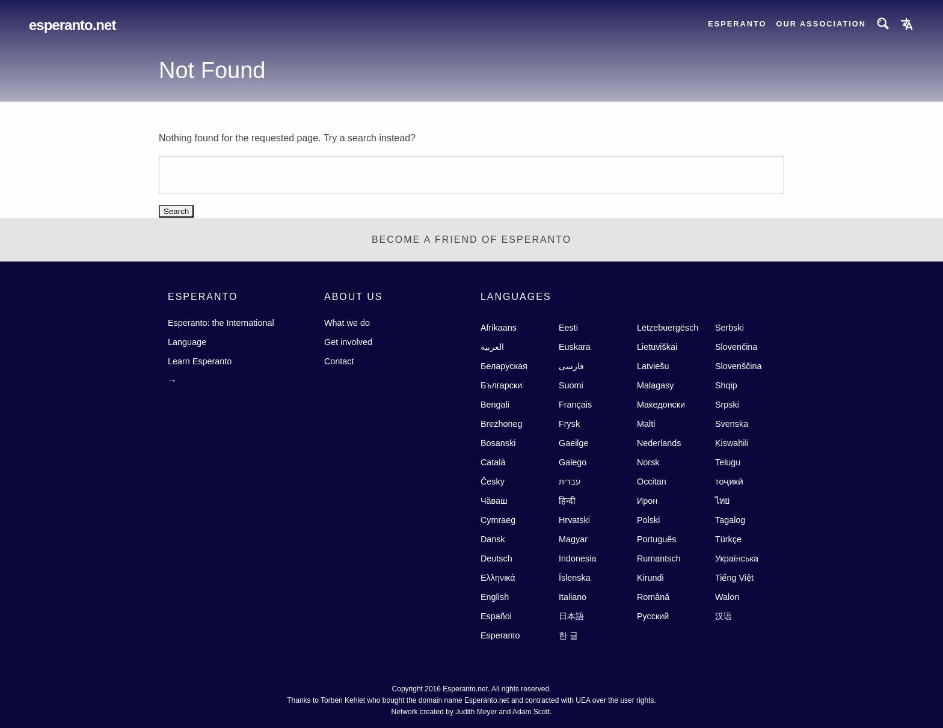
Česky (493, 481)
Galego (572, 462)
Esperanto (737, 23)
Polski (648, 520)
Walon (727, 597)
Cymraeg (498, 520)
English (495, 597)
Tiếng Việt (734, 578)
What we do (347, 323)
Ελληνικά (498, 578)
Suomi (571, 385)
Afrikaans (499, 327)
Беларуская (504, 366)
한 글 (568, 635)
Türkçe (728, 539)
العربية (492, 347)
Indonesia (577, 558)
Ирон (647, 501)
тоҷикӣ (729, 481)
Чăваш (494, 501)
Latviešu (653, 366)
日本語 (571, 616)
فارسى (571, 366)
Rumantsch (659, 558)
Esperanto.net (72, 25)
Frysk (569, 424)
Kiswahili (732, 443)
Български (501, 385)
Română (653, 597)
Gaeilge (574, 443)
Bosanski (498, 443)
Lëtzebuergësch (667, 327)
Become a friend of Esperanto (471, 239)
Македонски (661, 404)
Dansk (493, 539)
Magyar (573, 539)
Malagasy (655, 385)
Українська (736, 558)
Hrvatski (574, 520)
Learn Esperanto (200, 361)
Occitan (651, 481)
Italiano (572, 597)
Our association (821, 23)
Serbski (729, 327)
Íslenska (575, 578)
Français (575, 404)
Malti (646, 424)
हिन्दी (567, 501)
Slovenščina (738, 366)
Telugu (727, 462)
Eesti (568, 327)
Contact (339, 361)
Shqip (726, 385)
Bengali (495, 404)
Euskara (575, 347)
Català (493, 462)
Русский (653, 616)
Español (496, 616)
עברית (570, 481)
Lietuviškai (657, 347)
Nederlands (659, 443)
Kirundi (650, 578)
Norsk (648, 462)
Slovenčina (736, 347)
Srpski (727, 404)
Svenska (731, 424)
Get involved (348, 342)
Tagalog (730, 520)
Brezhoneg (502, 424)
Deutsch (496, 558)
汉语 (723, 616)
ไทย (722, 501)
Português (657, 539)
